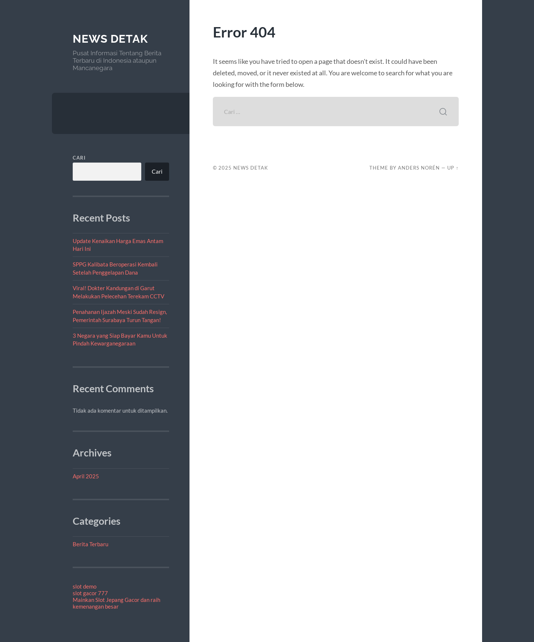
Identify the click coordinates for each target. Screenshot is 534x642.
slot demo (84, 586)
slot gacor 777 (90, 593)
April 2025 (86, 476)
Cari (79, 158)
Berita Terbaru (90, 544)
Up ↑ (452, 168)
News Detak (110, 38)
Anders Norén (419, 168)
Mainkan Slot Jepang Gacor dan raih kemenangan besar (116, 603)
